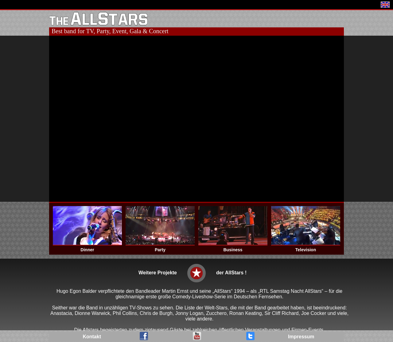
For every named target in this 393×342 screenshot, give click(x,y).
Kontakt (92, 336)
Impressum (301, 336)
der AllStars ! (231, 272)
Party (160, 249)
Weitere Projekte (157, 272)
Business (232, 249)
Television (305, 249)
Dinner (87, 249)
